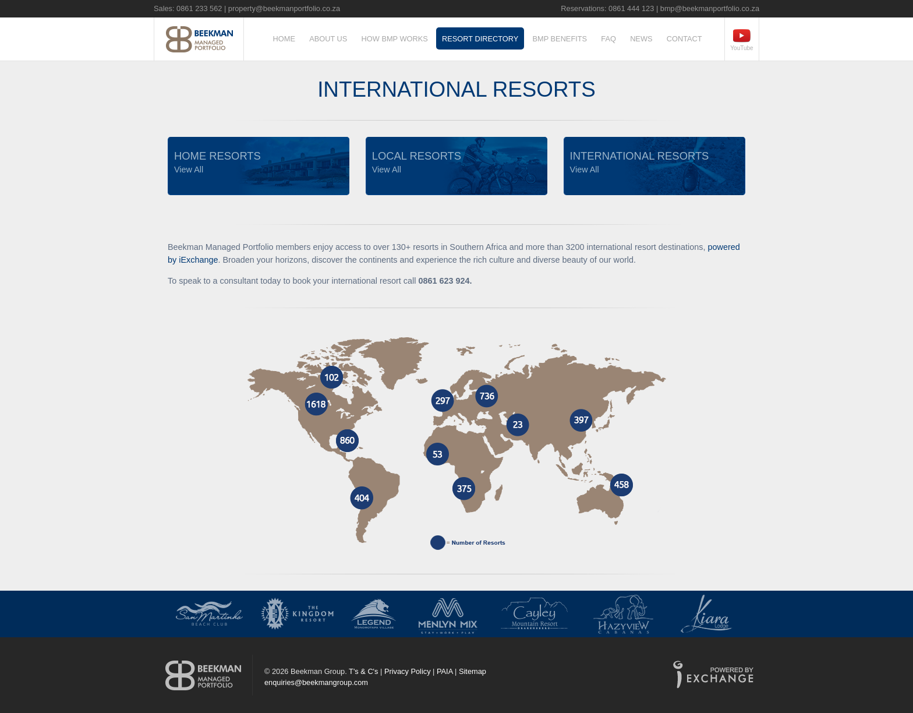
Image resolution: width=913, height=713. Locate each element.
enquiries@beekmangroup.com (316, 682)
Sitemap (472, 671)
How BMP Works (395, 38)
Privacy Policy (407, 671)
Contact (684, 38)
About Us (328, 38)
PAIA (445, 671)
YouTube (741, 48)
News (641, 38)
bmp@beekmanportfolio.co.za (709, 8)
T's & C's (363, 671)
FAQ (608, 38)
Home (284, 38)
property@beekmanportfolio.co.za (284, 8)
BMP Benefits (560, 38)
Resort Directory (480, 38)
